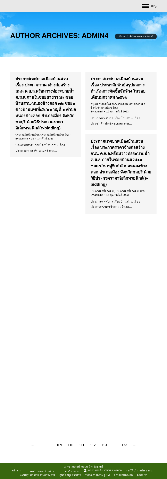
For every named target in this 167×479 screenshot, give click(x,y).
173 (124, 445)
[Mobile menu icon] (149, 6)
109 (59, 445)
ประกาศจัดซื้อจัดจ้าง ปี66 (54, 134)
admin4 (95, 35)
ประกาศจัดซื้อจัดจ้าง (27, 134)
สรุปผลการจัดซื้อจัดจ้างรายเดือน (109, 104)
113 (104, 445)
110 (70, 445)
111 (81, 445)
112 (93, 445)
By (21, 138)
